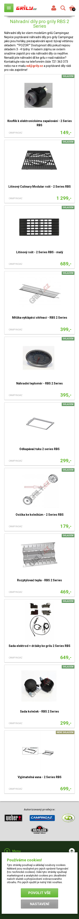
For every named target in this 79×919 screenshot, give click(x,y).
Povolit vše (39, 893)
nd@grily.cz (34, 65)
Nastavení (39, 904)
